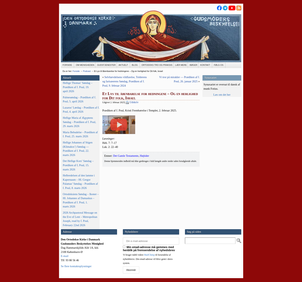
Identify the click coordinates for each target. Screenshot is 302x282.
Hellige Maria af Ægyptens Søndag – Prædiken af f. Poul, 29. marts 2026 (79, 122)
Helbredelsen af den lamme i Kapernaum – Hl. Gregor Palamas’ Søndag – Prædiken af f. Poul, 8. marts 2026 (80, 181)
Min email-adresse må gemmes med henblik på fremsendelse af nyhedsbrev (149, 249)
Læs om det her (221, 94)
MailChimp (149, 254)
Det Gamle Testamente (125, 192)
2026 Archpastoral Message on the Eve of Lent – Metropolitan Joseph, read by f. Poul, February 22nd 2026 (80, 219)
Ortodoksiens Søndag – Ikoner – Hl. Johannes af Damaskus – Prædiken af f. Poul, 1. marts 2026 (81, 200)
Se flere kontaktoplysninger (76, 266)
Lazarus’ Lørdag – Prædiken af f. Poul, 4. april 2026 (81, 109)
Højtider (144, 192)
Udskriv (134, 102)
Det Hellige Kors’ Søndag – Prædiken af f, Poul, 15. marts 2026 (78, 165)
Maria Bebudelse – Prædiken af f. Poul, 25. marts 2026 (80, 134)
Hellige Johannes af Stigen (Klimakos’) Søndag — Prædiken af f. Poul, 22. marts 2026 (78, 149)
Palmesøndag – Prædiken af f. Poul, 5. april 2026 (79, 99)
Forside (76, 71)
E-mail (64, 256)
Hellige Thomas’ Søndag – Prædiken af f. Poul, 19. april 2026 (77, 87)
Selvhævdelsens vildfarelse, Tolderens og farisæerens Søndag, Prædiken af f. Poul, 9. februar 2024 (124, 81)
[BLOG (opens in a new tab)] (135, 65)
